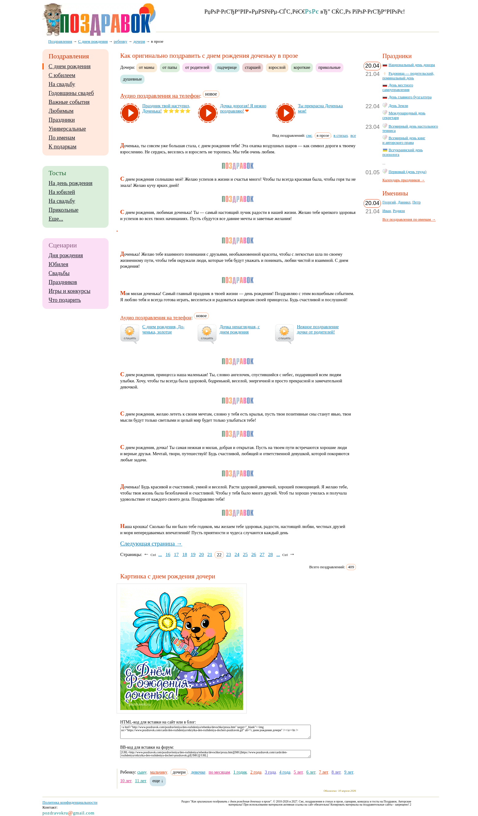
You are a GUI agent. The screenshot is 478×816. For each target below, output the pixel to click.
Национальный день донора (412, 65)
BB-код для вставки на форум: (147, 747)
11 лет (140, 780)
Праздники (62, 120)
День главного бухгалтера (410, 97)
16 (167, 554)
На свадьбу (62, 84)
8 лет (336, 772)
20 (201, 554)
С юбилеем (62, 75)
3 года (270, 772)
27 (262, 554)
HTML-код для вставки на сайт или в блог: (158, 722)
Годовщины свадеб (71, 93)
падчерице (227, 67)
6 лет (311, 772)
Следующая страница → (151, 543)
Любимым (61, 111)
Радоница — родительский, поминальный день (408, 75)
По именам (62, 138)
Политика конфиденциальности (69, 802)
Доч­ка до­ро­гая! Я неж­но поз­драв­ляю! (243, 108)
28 (270, 554)
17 (176, 554)
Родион (399, 211)
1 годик (240, 772)
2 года (255, 772)
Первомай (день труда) (407, 172)
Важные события (69, 102)
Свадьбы (59, 273)
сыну (142, 772)
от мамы (146, 67)
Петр (417, 202)
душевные (132, 79)
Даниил (404, 202)
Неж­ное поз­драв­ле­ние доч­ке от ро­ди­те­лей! (318, 329)
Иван (386, 211)
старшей (253, 67)
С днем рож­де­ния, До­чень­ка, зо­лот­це (163, 329)
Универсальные (67, 129)
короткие (302, 67)
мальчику (158, 772)
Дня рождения (66, 255)
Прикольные (63, 210)
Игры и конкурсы (69, 291)
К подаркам (63, 147)
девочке (198, 772)
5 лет (298, 772)
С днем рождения (70, 66)
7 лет (323, 772)
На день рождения (71, 183)
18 (184, 554)
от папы (170, 67)
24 (237, 554)
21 (209, 554)
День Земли (398, 106)
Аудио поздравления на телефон (160, 96)
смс (309, 135)
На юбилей (62, 192)
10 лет (126, 780)
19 (193, 554)
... (160, 554)
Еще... (56, 219)
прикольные (329, 67)
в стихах (341, 135)
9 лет (349, 772)
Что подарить (65, 300)
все (353, 135)
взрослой (277, 67)
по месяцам (219, 772)
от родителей (197, 67)
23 (228, 554)
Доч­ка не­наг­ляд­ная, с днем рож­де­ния (239, 329)
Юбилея (58, 264)
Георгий (389, 202)
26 (253, 554)
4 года (284, 772)
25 (245, 554)
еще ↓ (158, 780)
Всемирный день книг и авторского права (403, 140)
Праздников (63, 282)
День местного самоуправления (397, 87)
